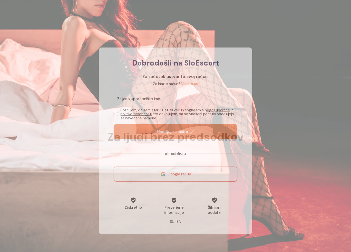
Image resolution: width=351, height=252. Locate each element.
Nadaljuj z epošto (175, 136)
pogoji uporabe (217, 115)
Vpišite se (189, 88)
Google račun (175, 179)
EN (178, 226)
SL (172, 226)
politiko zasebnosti (136, 119)
